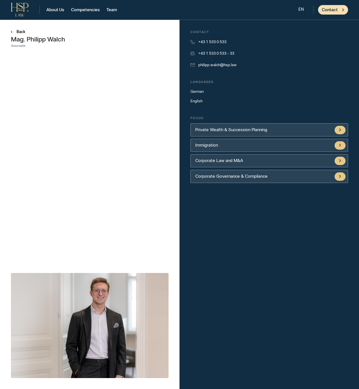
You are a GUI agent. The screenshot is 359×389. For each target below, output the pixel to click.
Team (111, 10)
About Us (55, 10)
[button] (301, 10)
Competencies (85, 10)
